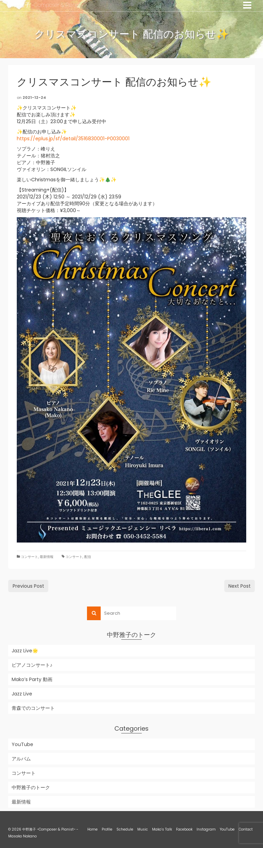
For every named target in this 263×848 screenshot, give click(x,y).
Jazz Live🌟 (25, 650)
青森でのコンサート (33, 708)
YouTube (22, 744)
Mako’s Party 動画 (32, 679)
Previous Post (28, 586)
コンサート (29, 556)
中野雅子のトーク (31, 787)
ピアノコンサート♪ (32, 665)
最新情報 (46, 556)
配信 (87, 556)
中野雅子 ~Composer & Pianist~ (45, 5)
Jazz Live (22, 693)
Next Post (239, 586)
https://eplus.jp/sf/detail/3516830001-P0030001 (73, 138)
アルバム (21, 758)
